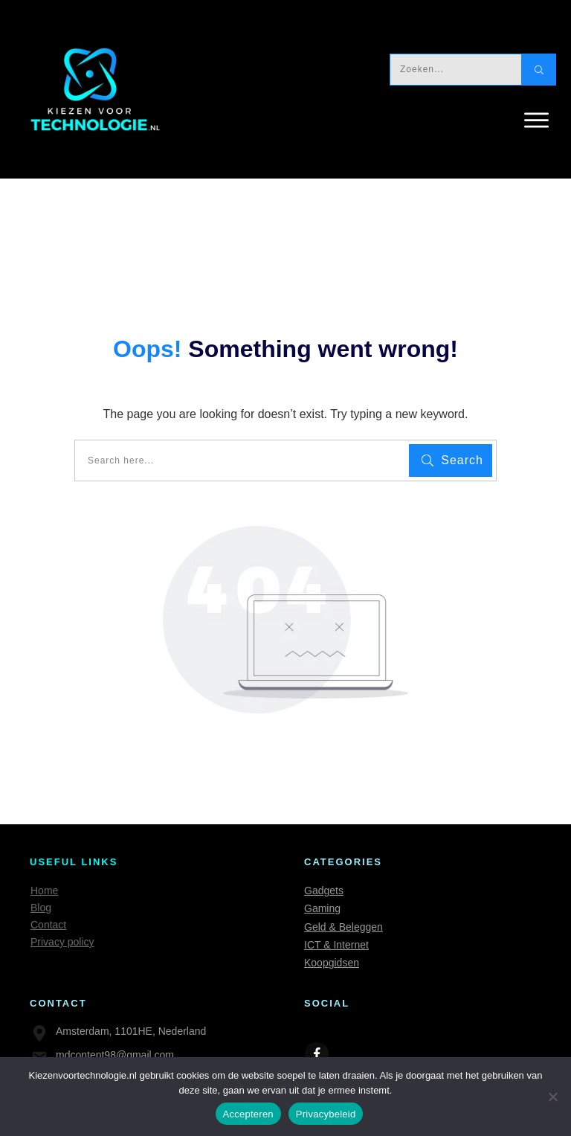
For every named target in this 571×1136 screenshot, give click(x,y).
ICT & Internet (336, 945)
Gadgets (323, 890)
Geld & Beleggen (343, 927)
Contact (48, 925)
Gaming (322, 908)
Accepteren (248, 1114)
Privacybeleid (326, 1114)
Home (44, 890)
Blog (40, 908)
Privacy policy (62, 942)
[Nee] (552, 1096)
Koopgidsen (331, 963)
